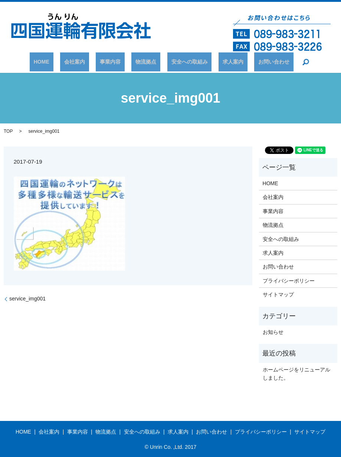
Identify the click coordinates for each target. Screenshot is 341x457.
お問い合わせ (249, 62)
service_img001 (27, 299)
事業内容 (118, 62)
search (277, 62)
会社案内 (91, 62)
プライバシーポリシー (289, 281)
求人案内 (216, 62)
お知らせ (273, 332)
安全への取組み (181, 62)
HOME (65, 62)
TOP (8, 131)
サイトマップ (278, 294)
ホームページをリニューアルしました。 (296, 374)
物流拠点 (145, 62)
